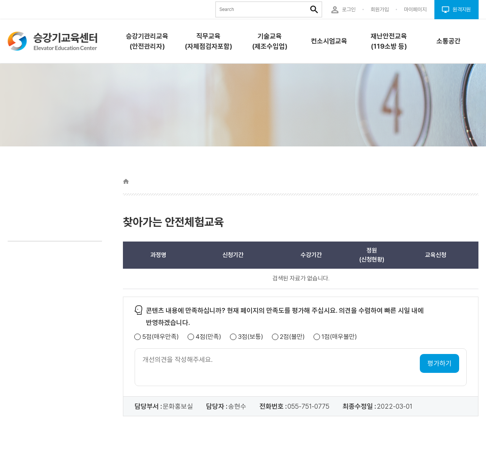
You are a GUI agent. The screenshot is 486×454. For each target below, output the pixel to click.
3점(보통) (250, 337)
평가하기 (439, 363)
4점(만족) (208, 337)
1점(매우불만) (339, 337)
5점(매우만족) (160, 337)
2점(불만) (292, 337)
